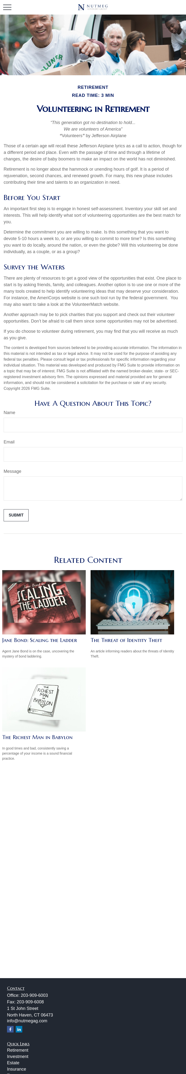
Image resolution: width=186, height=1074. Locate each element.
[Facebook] (10, 1029)
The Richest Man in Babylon (37, 737)
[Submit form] (16, 515)
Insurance (16, 1069)
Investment (17, 1056)
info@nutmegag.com (27, 1020)
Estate (13, 1062)
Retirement (17, 1050)
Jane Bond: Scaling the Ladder (39, 640)
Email (9, 442)
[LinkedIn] (19, 1029)
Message (12, 471)
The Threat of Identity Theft (126, 640)
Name (9, 412)
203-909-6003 (34, 995)
